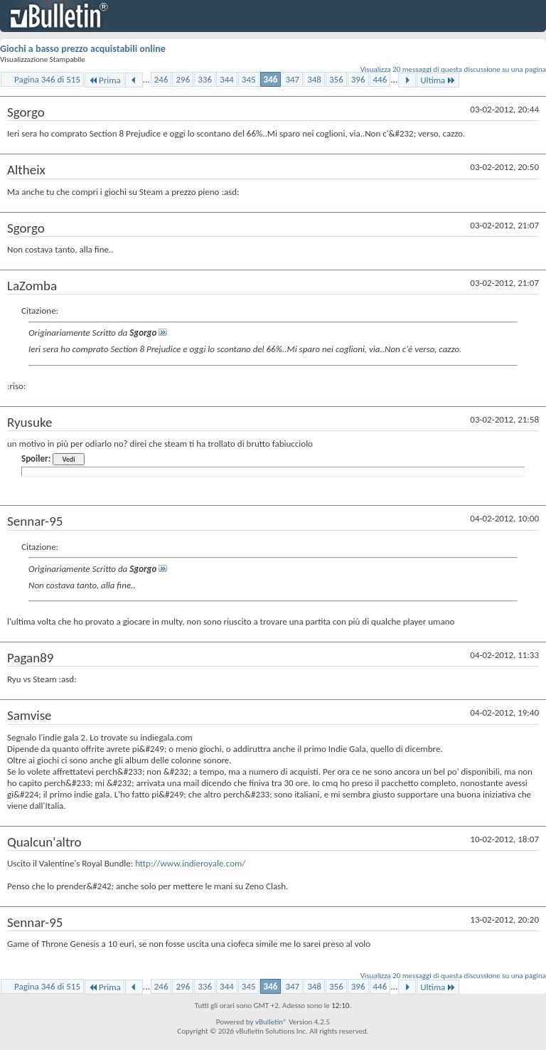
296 (183, 79)
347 (292, 79)
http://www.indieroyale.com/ (190, 863)
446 (380, 79)
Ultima (438, 80)
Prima (104, 80)
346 (271, 79)
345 (249, 79)
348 (314, 79)
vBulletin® (271, 1022)
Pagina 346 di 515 (47, 79)
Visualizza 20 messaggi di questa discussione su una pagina (453, 69)
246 (161, 79)
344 (227, 79)
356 (336, 79)
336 (205, 79)
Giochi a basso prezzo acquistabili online (83, 49)
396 (358, 79)
